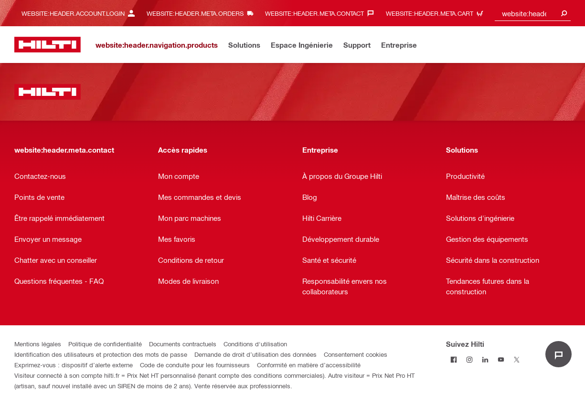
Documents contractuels (182, 343)
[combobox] (533, 13)
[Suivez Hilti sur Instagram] (470, 359)
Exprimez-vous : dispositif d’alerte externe (73, 364)
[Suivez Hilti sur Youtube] (501, 359)
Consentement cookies (355, 354)
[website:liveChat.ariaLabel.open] (558, 354)
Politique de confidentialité (105, 343)
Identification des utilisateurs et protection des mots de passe (100, 354)
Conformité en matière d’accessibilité (309, 364)
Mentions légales (37, 343)
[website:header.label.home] (47, 44)
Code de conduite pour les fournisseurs (195, 364)
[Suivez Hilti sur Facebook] (454, 359)
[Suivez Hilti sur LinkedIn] (485, 359)
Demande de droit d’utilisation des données (255, 354)
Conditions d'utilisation (255, 343)
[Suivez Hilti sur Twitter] (517, 359)
